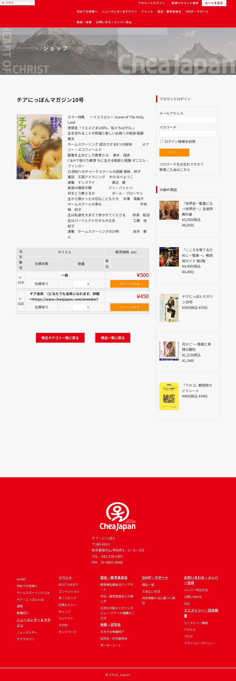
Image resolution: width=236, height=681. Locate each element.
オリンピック (67, 598)
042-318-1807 (112, 556)
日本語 (7, 2)
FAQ (187, 603)
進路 (20, 606)
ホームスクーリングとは (33, 592)
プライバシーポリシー (199, 643)
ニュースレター (27, 632)
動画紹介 (23, 613)
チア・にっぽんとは (30, 599)
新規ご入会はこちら (174, 169)
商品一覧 (148, 584)
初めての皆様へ (27, 586)
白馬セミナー (67, 604)
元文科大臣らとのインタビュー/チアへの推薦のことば (117, 613)
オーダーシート (110, 645)
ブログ (188, 636)
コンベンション (68, 591)
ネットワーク (67, 631)
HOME (21, 579)
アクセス (190, 629)
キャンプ (64, 611)
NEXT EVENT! (68, 584)
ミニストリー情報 (196, 623)
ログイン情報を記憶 (177, 141)
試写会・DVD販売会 (113, 638)
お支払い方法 (151, 591)
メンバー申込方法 (196, 590)
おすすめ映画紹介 (112, 631)
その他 (62, 625)
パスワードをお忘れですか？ (181, 164)
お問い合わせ (193, 596)
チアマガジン (26, 639)
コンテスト (65, 618)
